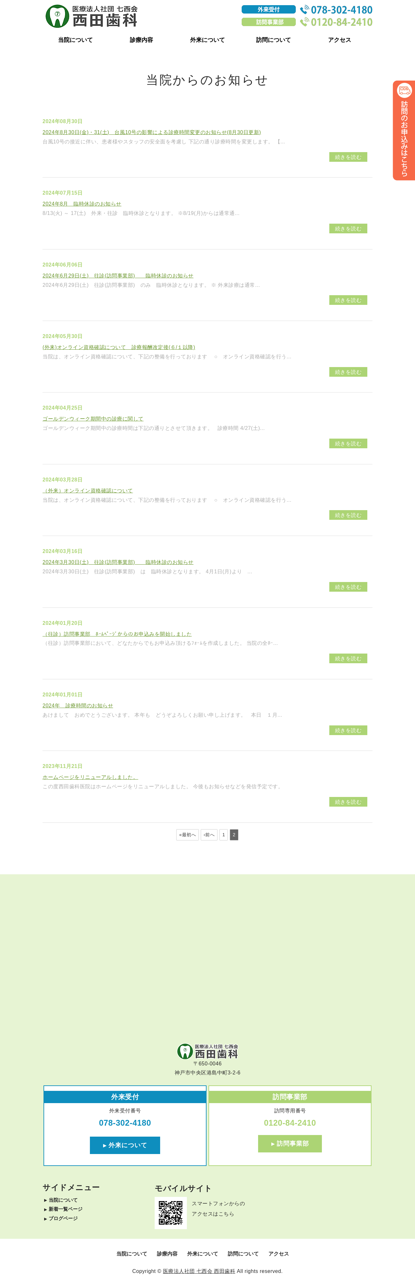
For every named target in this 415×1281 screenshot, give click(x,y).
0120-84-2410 (290, 1122)
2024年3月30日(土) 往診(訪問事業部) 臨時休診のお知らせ (118, 562)
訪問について (273, 40)
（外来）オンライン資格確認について (88, 490)
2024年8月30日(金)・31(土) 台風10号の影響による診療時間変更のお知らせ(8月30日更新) (152, 132)
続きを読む (348, 157)
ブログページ (63, 1218)
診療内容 (141, 40)
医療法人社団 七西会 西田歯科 (199, 1271)
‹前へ (209, 834)
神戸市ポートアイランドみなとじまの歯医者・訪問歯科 (91, 16)
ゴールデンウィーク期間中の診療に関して (93, 419)
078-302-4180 (125, 1122)
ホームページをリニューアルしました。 (90, 777)
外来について (207, 40)
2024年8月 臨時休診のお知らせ (82, 204)
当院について (75, 40)
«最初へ (187, 834)
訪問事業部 (293, 1143)
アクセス (339, 40)
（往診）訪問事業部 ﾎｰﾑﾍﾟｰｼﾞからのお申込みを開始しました (117, 634)
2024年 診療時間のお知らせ (78, 705)
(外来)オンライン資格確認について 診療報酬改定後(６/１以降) (119, 347)
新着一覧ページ (65, 1209)
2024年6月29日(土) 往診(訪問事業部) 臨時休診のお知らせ (118, 275)
